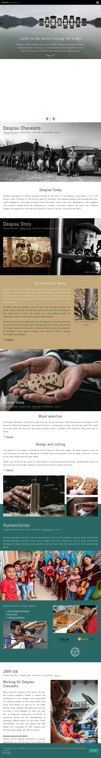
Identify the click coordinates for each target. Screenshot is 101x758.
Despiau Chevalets (11, 97)
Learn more (7, 753)
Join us (57, 97)
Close (93, 750)
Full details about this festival (41, 75)
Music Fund (12, 578)
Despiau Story (25, 97)
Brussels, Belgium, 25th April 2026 (48, 67)
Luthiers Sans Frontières (18, 575)
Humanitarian (47, 97)
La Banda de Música (16, 581)
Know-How (37, 97)
